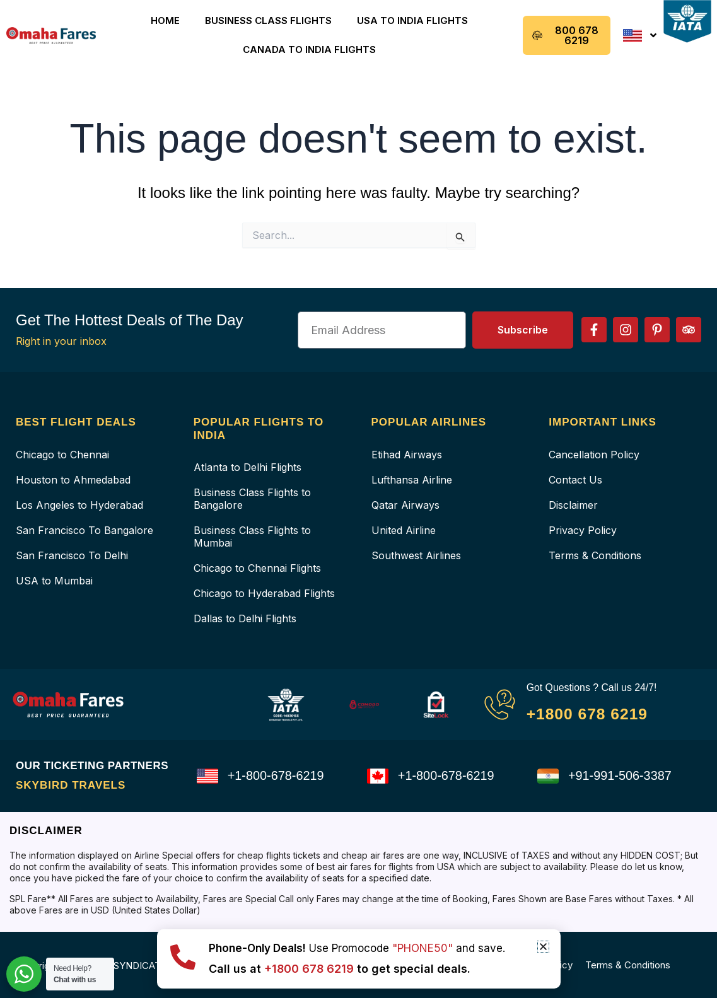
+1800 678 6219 (588, 713)
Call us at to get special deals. (340, 968)
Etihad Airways (406, 454)
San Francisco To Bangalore (84, 530)
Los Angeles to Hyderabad (79, 505)
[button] (543, 946)
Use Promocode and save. (357, 948)
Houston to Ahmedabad (73, 479)
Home (165, 20)
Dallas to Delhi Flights (245, 618)
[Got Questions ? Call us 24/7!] (499, 704)
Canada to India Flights (309, 49)
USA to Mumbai (54, 580)
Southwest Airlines (416, 555)
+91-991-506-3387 (620, 775)
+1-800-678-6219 (276, 775)
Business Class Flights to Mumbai (252, 536)
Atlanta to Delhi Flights (247, 467)
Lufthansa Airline (411, 479)
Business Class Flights (268, 20)
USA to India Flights (412, 20)
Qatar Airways (405, 505)
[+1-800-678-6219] (207, 775)
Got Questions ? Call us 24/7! (592, 687)
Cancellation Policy (594, 454)
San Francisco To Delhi (72, 555)
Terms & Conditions (595, 555)
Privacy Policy (583, 530)
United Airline (403, 530)
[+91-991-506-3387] (548, 775)
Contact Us (575, 479)
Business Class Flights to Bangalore (252, 498)
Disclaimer (573, 505)
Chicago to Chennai (62, 454)
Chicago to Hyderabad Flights (264, 593)
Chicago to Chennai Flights (257, 568)
